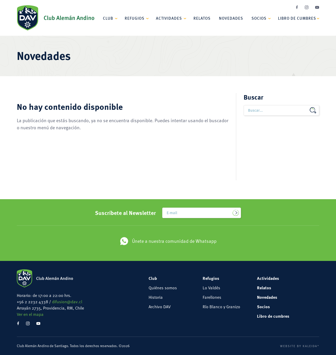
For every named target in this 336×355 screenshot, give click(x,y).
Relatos (202, 18)
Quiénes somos (163, 288)
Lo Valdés (211, 288)
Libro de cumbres (297, 18)
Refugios (134, 18)
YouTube (317, 7)
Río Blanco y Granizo (221, 306)
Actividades (169, 18)
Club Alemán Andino (55, 17)
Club (108, 18)
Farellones (212, 297)
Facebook (297, 7)
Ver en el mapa (30, 314)
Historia (156, 297)
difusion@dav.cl (67, 302)
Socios (258, 18)
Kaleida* (311, 346)
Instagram (306, 7)
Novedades (231, 18)
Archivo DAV (160, 306)
